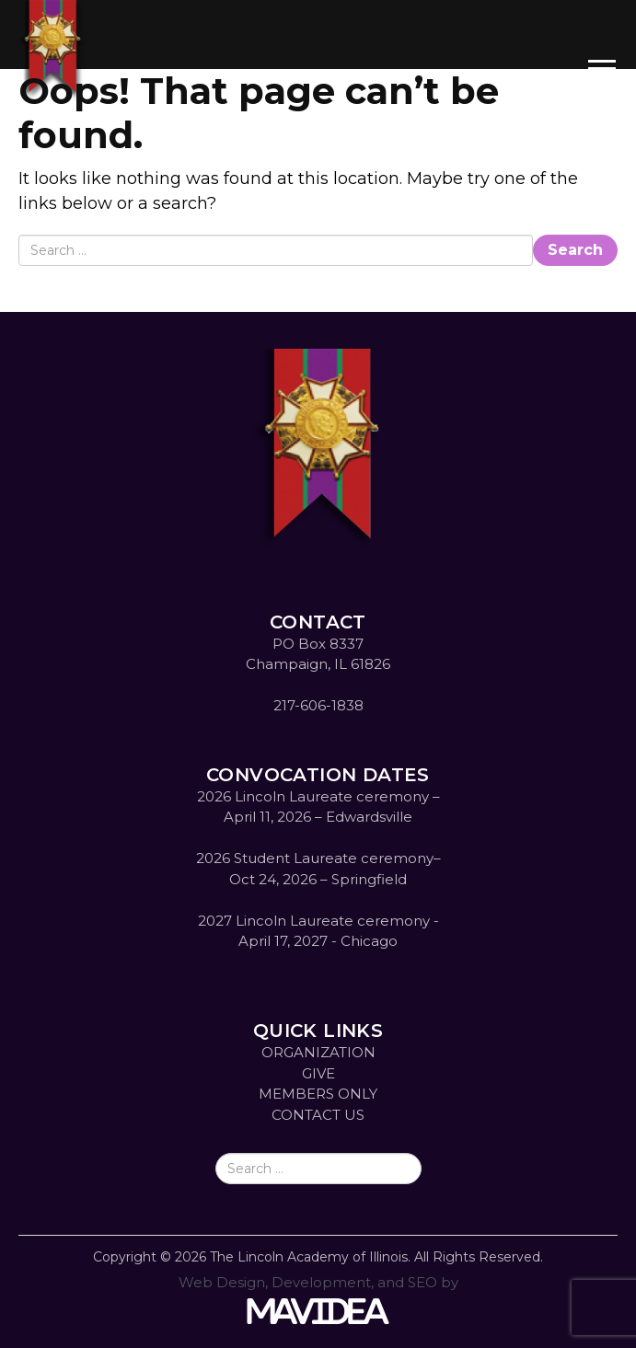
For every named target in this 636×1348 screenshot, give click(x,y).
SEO (422, 1282)
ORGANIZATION (318, 1052)
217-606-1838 (318, 705)
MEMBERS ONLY (318, 1093)
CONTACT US (318, 1114)
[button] (602, 55)
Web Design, (223, 1282)
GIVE (318, 1073)
